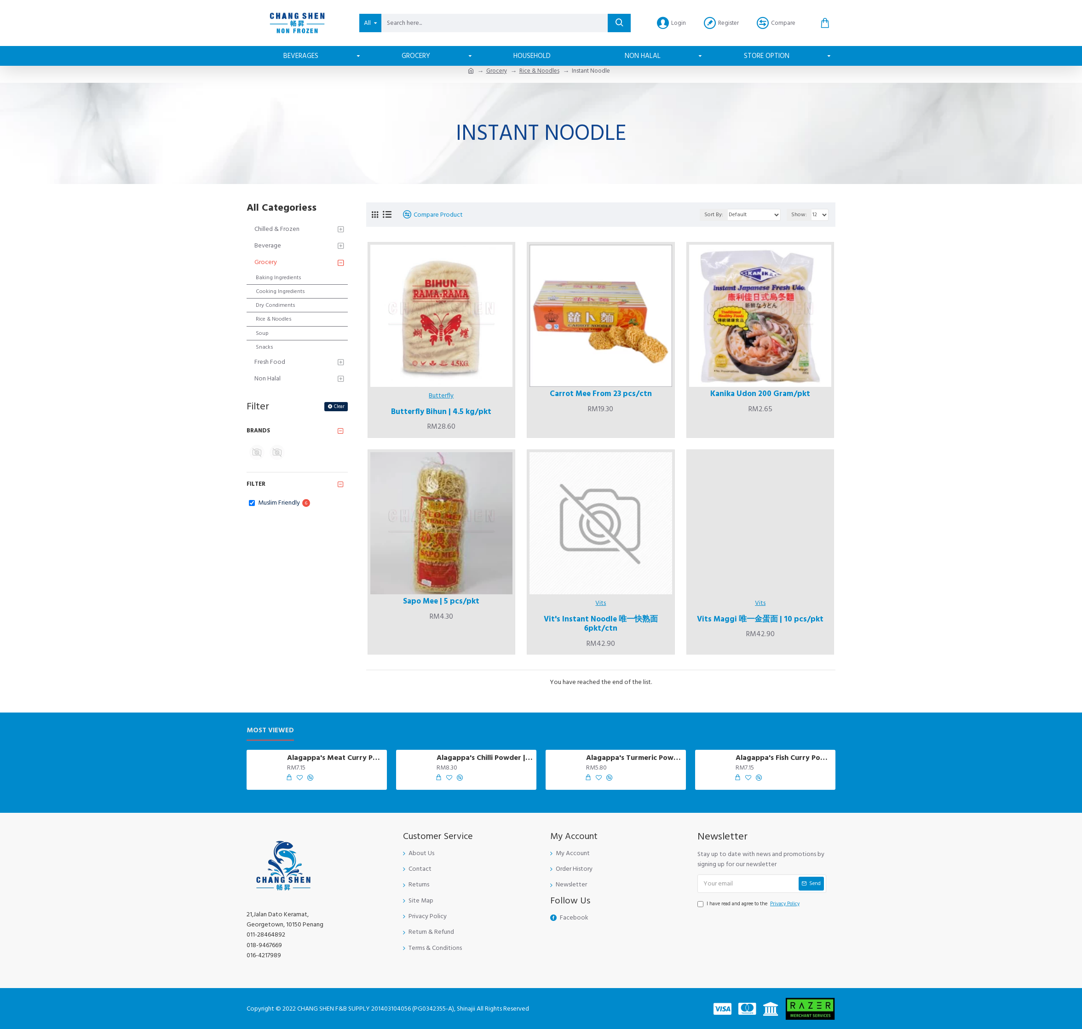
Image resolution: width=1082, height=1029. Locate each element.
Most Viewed (270, 730)
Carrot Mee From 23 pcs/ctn (601, 393)
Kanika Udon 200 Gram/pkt (760, 393)
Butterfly (441, 395)
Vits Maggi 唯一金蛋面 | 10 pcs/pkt (760, 619)
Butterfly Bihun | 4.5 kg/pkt (441, 411)
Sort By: (713, 214)
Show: (799, 214)
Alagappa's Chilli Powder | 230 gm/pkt (485, 758)
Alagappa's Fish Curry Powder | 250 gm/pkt (784, 758)
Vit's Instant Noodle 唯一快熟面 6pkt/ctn (601, 624)
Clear (339, 406)
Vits (600, 603)
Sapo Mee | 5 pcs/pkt (441, 601)
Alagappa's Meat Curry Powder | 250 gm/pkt (335, 758)
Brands (258, 430)
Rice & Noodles (539, 71)
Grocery (496, 71)
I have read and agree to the (749, 904)
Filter (256, 484)
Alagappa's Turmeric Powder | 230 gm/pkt (634, 758)
